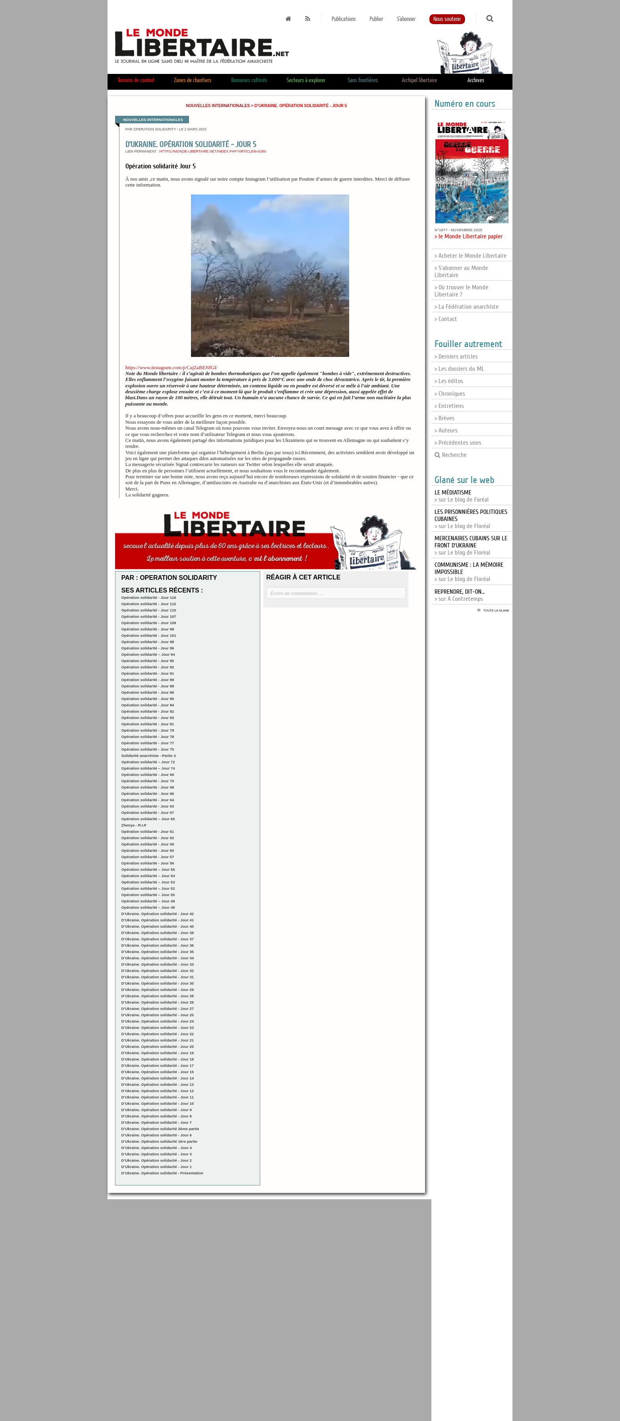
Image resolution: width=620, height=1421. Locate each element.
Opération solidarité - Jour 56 (147, 863)
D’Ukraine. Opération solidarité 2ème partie (160, 1129)
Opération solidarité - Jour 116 (148, 597)
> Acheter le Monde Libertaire (471, 255)
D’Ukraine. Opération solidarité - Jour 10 (157, 1103)
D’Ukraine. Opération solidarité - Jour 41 (157, 920)
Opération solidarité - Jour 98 (147, 642)
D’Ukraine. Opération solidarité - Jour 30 (157, 983)
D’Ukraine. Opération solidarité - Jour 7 (156, 1122)
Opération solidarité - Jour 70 (147, 781)
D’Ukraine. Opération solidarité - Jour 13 (157, 1084)
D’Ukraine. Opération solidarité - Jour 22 (157, 1034)
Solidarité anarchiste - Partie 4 (148, 755)
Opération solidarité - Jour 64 (147, 800)
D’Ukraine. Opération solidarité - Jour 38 (157, 932)
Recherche (451, 455)
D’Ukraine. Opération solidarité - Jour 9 (156, 1110)
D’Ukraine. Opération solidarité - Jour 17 (157, 1065)
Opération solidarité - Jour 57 (147, 857)
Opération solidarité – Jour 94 (148, 654)
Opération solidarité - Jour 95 (147, 661)
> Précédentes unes (458, 442)
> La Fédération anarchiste (467, 306)
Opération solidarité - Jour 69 (147, 774)
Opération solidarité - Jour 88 (147, 686)
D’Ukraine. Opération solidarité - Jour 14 (157, 1078)
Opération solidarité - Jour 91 (147, 673)
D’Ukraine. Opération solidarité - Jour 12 (157, 1091)
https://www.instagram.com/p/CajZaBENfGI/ (171, 367)
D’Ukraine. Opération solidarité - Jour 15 (157, 1072)
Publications (344, 19)
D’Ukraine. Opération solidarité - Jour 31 (157, 977)
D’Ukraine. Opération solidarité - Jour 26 (157, 1002)
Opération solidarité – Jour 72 (148, 762)
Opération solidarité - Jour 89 (147, 679)
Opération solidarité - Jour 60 (147, 850)
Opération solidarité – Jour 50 (148, 895)
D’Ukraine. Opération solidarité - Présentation (162, 1173)
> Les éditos (449, 381)
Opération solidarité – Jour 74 (148, 768)
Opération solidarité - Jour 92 (147, 667)
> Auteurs (446, 430)
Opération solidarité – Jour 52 (148, 888)
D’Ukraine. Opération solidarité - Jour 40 (157, 926)
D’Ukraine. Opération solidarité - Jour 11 (157, 1097)
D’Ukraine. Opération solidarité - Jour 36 (157, 945)
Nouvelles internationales (218, 106)
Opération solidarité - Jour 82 (147, 711)
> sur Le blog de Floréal (471, 545)
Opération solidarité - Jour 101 (148, 635)
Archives (475, 80)
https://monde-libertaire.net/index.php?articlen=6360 (212, 151)
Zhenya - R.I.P (133, 825)
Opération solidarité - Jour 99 (147, 629)
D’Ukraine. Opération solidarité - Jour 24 (157, 1021)
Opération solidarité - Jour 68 (147, 787)
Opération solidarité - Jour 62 (147, 838)
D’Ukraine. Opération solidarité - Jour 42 (157, 913)
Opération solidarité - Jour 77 (147, 743)
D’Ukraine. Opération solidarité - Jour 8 (156, 1116)
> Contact (446, 319)
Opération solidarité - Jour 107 (148, 616)
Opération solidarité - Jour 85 (147, 698)
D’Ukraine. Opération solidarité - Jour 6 (156, 1135)
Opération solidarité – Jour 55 (148, 869)
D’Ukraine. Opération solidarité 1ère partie (159, 1141)
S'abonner (406, 19)
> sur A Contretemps (460, 595)
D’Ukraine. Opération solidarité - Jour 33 (157, 964)
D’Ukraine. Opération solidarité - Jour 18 (157, 1059)
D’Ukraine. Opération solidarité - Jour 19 (157, 1053)
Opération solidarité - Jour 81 (147, 724)
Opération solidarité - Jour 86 (147, 692)
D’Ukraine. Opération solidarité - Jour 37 (157, 939)
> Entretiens (449, 406)
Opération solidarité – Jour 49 (148, 901)
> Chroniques (450, 393)
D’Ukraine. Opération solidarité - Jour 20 (157, 1046)
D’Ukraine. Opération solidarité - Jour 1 (156, 1166)
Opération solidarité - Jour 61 (147, 831)
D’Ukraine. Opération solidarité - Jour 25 (157, 1015)
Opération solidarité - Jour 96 (147, 648)
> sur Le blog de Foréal (462, 496)
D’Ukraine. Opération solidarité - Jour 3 (156, 1154)
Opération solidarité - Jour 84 (147, 705)
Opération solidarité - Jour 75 (147, 749)
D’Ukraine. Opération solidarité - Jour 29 (157, 989)
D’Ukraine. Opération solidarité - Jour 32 (157, 970)
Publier (376, 19)
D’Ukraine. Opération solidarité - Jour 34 (157, 958)
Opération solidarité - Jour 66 (147, 793)
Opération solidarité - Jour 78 (147, 736)
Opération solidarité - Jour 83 (147, 717)
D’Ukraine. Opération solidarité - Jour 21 (157, 1040)
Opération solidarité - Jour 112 (148, 604)
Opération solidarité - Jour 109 (148, 623)
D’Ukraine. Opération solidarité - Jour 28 (157, 996)
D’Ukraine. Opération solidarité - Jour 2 (156, 1160)
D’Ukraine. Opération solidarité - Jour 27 (157, 1008)
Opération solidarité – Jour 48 (148, 907)
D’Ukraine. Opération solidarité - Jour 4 (156, 1147)
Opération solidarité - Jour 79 (147, 730)
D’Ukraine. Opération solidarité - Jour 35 (157, 951)
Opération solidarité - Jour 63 (147, 806)
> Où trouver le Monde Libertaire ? (461, 291)
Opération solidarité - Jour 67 (147, 812)
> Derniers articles (456, 356)
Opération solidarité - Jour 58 (147, 844)
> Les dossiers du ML (459, 368)
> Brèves (444, 418)
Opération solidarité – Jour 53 (148, 882)
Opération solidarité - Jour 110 (148, 610)
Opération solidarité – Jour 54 (148, 876)
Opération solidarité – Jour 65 (148, 819)
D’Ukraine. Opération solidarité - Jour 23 (157, 1027)
